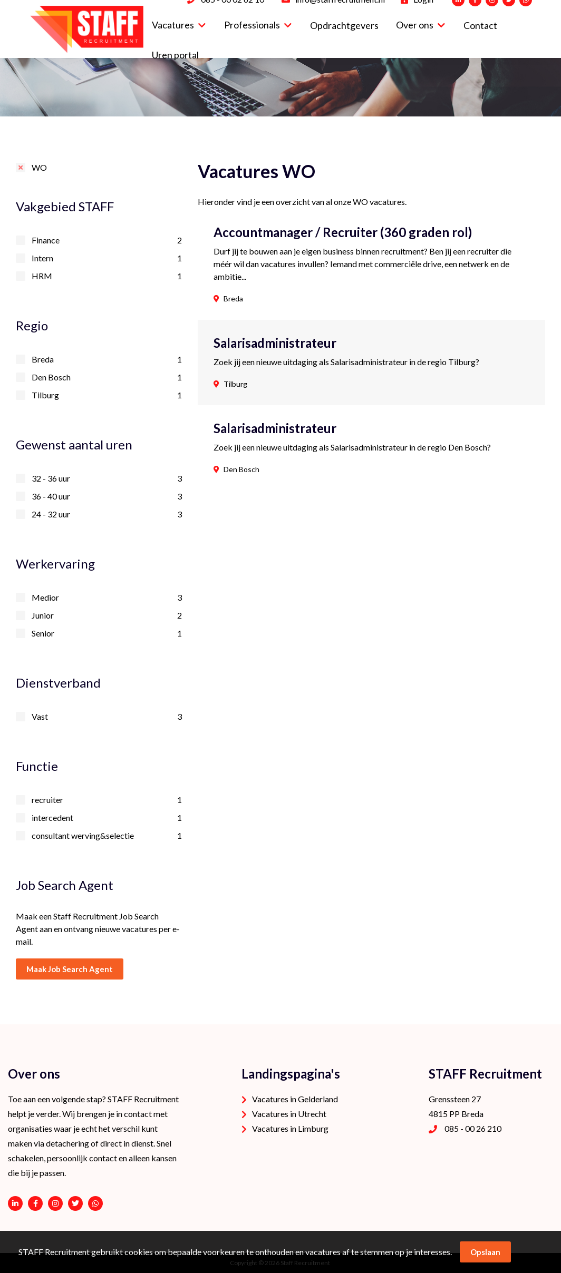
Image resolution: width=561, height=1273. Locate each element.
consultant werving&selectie (107, 836)
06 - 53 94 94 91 (95, 1203)
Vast (107, 717)
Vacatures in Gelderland (295, 1099)
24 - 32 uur (107, 514)
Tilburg (107, 395)
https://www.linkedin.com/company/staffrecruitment (15, 1203)
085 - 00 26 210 (472, 1128)
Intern (107, 258)
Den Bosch (107, 377)
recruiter (107, 800)
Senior (107, 633)
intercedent (107, 818)
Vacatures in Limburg (290, 1128)
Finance (107, 240)
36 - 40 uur (107, 496)
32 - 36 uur (107, 478)
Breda (107, 359)
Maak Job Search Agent (69, 969)
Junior (107, 615)
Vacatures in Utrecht (289, 1114)
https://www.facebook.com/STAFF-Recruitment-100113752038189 (35, 1203)
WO (39, 167)
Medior (107, 597)
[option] (280, 87)
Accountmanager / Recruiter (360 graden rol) (343, 232)
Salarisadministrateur (275, 343)
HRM (107, 276)
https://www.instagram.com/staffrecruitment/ (55, 1203)
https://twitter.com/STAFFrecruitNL (75, 1203)
